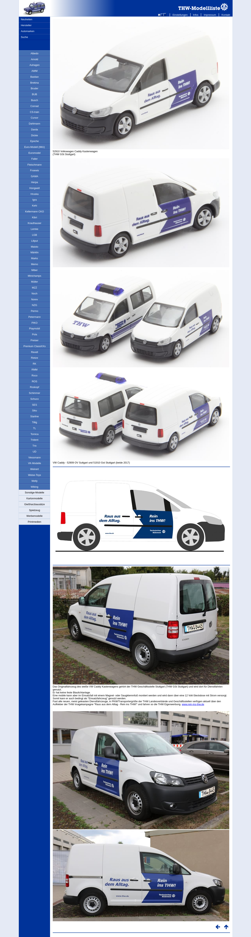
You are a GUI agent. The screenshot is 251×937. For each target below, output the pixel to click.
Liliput (34, 240)
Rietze (34, 357)
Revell (34, 352)
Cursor (34, 117)
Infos (196, 14)
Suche (24, 37)
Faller (34, 158)
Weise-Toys (34, 475)
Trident (34, 439)
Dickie (34, 135)
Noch (34, 293)
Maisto (34, 246)
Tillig (34, 422)
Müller (34, 281)
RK (34, 363)
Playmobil (34, 328)
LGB (34, 234)
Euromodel (34, 152)
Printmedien (34, 521)
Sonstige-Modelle (34, 492)
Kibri (34, 217)
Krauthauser (34, 223)
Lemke (34, 229)
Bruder (34, 88)
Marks (34, 258)
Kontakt (226, 14)
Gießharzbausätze (34, 504)
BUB (34, 94)
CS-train (34, 112)
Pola (34, 334)
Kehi (34, 205)
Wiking (34, 486)
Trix (35, 445)
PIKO (35, 322)
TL (34, 428)
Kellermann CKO (34, 211)
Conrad (34, 106)
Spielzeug (34, 510)
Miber (34, 270)
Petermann (34, 316)
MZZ (34, 287)
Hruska (35, 194)
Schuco (34, 398)
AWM (35, 70)
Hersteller (26, 25)
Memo (34, 264)
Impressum (210, 14)
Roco (34, 375)
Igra (34, 199)
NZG (34, 305)
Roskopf (34, 387)
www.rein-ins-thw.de (193, 704)
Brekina (34, 82)
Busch (34, 100)
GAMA (34, 176)
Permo (34, 311)
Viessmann (34, 457)
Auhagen (34, 65)
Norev (34, 299)
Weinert (34, 469)
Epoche (34, 141)
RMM (35, 369)
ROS (34, 381)
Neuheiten (26, 19)
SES (34, 404)
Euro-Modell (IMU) (34, 147)
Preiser (35, 340)
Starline (34, 416)
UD (34, 451)
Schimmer (34, 393)
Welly (34, 480)
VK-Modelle (34, 463)
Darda (34, 129)
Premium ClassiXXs (34, 346)
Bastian (34, 76)
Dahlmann (34, 123)
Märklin (34, 252)
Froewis (34, 170)
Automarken (27, 31)
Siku (34, 410)
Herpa (34, 182)
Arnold (34, 59)
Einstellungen (180, 14)
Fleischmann (34, 164)
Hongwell (34, 188)
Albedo (34, 53)
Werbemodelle (34, 515)
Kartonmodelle (34, 498)
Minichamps (34, 275)
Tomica (35, 434)
